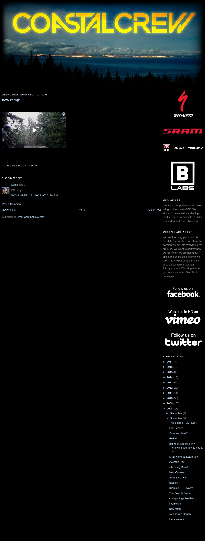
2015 (170, 372)
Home (82, 209)
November (176, 418)
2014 (170, 377)
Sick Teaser (176, 428)
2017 (170, 361)
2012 (170, 387)
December (176, 413)
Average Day (176, 461)
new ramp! (11, 100)
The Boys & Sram (179, 493)
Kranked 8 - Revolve (181, 487)
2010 (170, 398)
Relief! (173, 438)
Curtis (14, 184)
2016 (170, 366)
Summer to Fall (178, 477)
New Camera (176, 472)
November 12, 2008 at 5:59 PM (34, 195)
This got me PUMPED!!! (183, 422)
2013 (170, 382)
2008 (170, 408)
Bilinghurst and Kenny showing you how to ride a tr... (185, 447)
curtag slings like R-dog (182, 498)
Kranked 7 (175, 503)
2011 (170, 392)
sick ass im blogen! (180, 514)
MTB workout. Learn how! (184, 456)
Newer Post (8, 209)
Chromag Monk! (178, 467)
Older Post (155, 209)
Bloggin (173, 482)
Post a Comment (12, 204)
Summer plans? (178, 433)
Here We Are (176, 519)
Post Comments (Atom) (31, 216)
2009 (170, 403)
